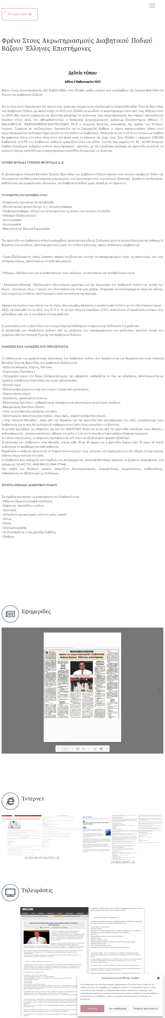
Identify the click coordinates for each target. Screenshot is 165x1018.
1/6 (65, 749)
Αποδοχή (92, 1008)
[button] (158, 978)
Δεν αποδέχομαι (118, 1008)
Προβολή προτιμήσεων (145, 1008)
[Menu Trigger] (152, 5)
